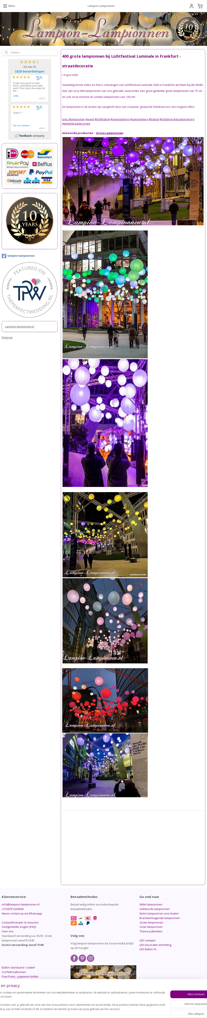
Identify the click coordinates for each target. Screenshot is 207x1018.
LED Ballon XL (148, 949)
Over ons (8, 931)
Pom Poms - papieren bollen (20, 976)
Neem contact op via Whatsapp (22, 913)
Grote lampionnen (151, 922)
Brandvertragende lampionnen (160, 918)
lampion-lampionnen (18, 256)
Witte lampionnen (151, 904)
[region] (75, 1003)
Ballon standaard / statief (18, 967)
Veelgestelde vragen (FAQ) (19, 927)
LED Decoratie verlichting (155, 945)
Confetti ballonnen (14, 972)
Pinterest (7, 337)
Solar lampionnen (151, 927)
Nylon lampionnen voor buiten (159, 913)
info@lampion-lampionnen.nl (21, 904)
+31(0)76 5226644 (12, 909)
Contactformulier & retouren (20, 922)
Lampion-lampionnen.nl (19, 326)
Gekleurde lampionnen (155, 909)
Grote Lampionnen (109, 133)
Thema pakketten (151, 931)
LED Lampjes (148, 940)
